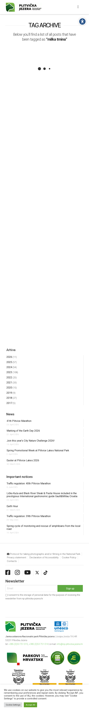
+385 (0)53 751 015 (18, 644)
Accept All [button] (30, 705)
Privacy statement (16, 557)
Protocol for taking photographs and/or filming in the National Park (43, 554)
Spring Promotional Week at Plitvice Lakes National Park (38, 450)
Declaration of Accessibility (44, 557)
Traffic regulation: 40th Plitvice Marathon (29, 483)
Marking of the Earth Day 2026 (23, 430)
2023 (9, 372)
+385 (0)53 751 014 (38, 644)
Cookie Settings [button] (13, 705)
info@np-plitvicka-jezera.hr (70, 644)
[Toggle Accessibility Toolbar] (82, 21)
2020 (9, 387)
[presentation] (29, 606)
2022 (9, 377)
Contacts (12, 561)
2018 (9, 397)
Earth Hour (12, 506)
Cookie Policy (69, 557)
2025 (9, 362)
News (10, 414)
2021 (9, 382)
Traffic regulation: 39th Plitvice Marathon (29, 516)
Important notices (19, 477)
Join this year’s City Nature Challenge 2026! (31, 440)
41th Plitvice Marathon (19, 420)
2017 (9, 403)
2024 (9, 367)
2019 (9, 392)
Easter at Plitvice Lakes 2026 (23, 460)
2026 (9, 356)
